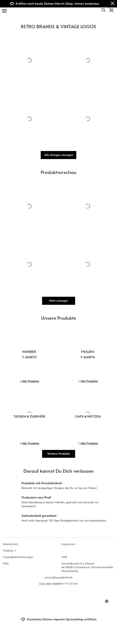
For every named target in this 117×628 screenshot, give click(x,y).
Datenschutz (10, 544)
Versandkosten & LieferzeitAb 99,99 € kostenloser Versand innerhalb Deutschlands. (87, 567)
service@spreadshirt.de (58, 577)
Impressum (68, 544)
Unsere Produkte (58, 318)
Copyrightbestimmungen (18, 557)
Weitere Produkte (58, 454)
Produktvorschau (58, 172)
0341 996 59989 (58, 584)
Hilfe (6, 563)
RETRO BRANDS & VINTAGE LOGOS (58, 26)
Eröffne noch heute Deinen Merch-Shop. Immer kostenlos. (58, 4)
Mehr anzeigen (58, 301)
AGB (64, 557)
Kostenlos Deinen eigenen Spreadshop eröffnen (59, 619)
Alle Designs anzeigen (58, 155)
